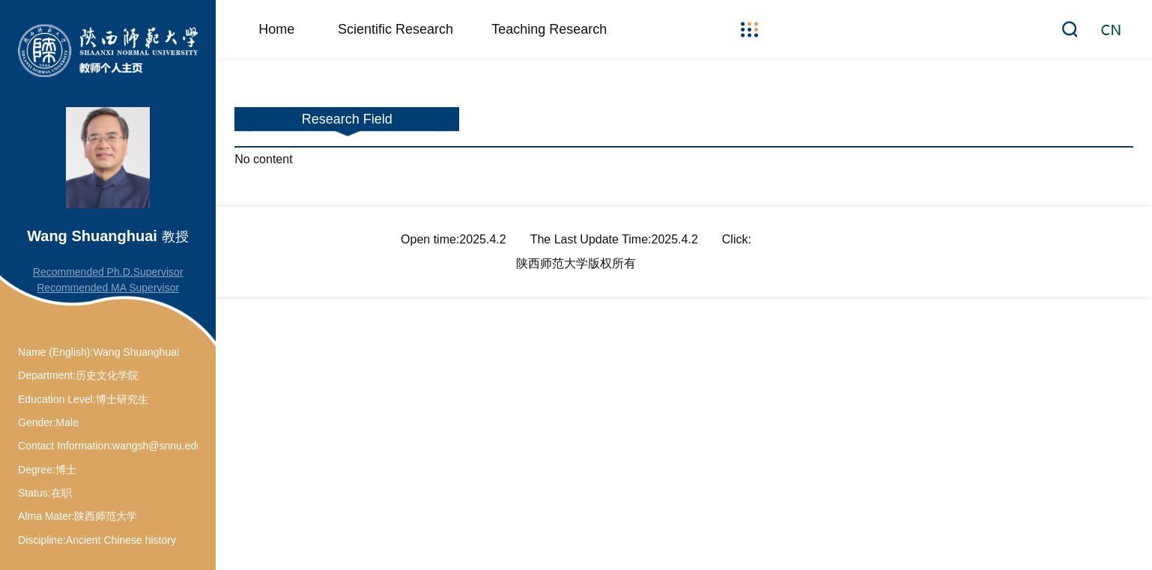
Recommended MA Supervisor (108, 288)
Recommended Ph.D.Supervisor (108, 272)
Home (276, 29)
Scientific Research (395, 29)
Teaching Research (549, 29)
